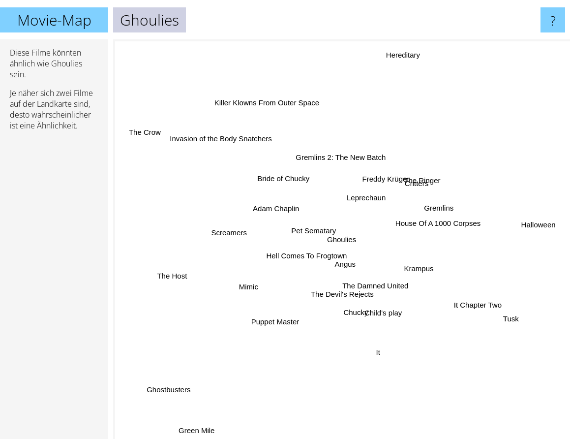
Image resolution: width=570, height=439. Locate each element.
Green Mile (197, 428)
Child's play (382, 315)
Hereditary (400, 65)
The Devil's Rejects (341, 293)
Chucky (353, 315)
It (375, 356)
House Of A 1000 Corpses (436, 220)
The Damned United (372, 283)
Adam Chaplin (270, 208)
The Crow (142, 130)
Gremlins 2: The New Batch (337, 159)
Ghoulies (341, 239)
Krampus (417, 267)
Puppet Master (277, 318)
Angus (345, 263)
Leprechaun (368, 192)
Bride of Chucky (280, 176)
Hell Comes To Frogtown (309, 255)
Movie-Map (54, 20)
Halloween (542, 224)
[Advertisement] (54, 289)
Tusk (509, 317)
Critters (418, 183)
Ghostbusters (171, 388)
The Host (173, 275)
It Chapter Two (478, 303)
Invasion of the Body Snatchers (226, 143)
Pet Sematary (310, 229)
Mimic (250, 287)
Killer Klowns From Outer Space (268, 105)
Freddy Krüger (385, 178)
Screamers (231, 233)
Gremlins (440, 209)
